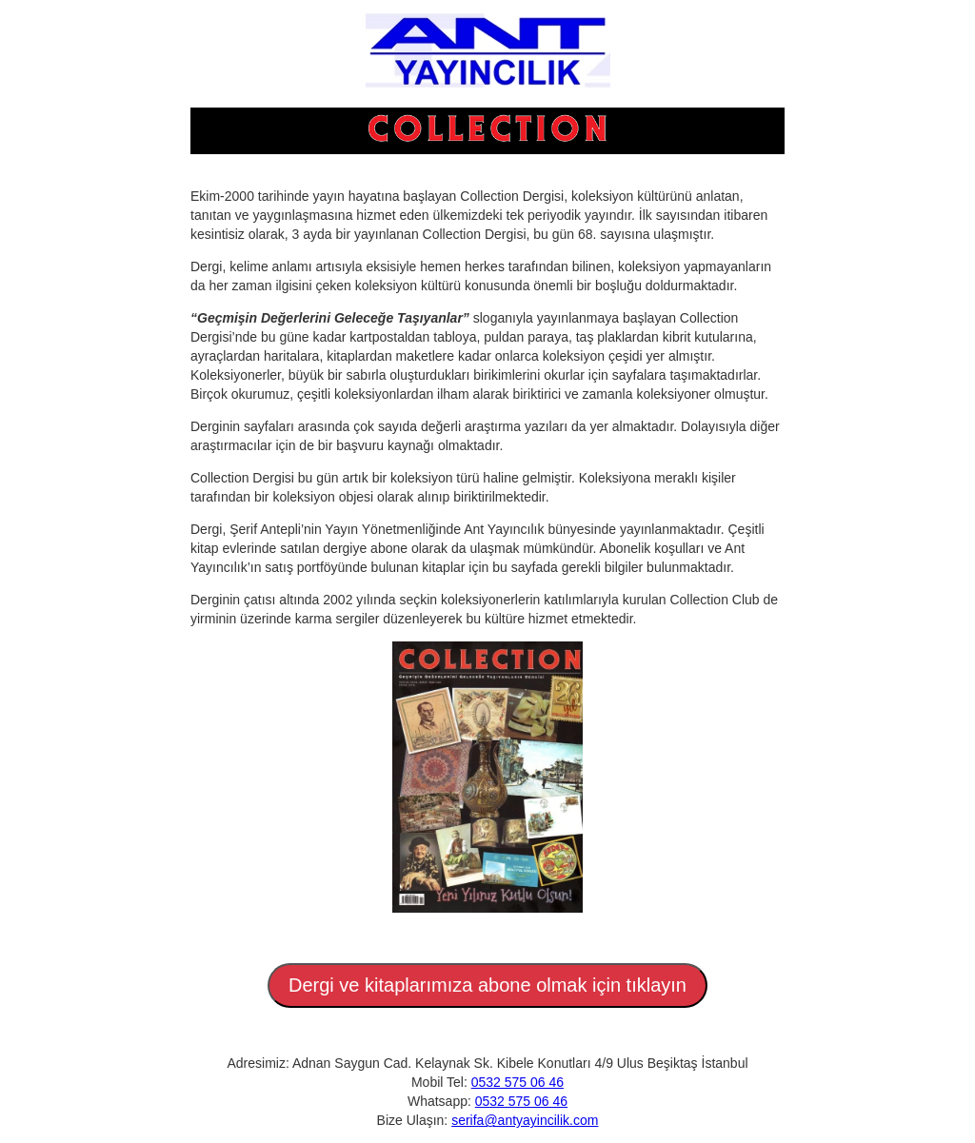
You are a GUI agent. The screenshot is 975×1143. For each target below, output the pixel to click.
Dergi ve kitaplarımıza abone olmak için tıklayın (487, 985)
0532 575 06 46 (517, 1082)
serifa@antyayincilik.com (524, 1120)
